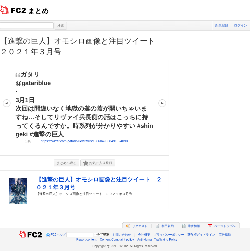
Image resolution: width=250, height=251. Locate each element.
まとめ (38, 11)
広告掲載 (225, 234)
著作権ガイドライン (201, 234)
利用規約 (167, 226)
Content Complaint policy (117, 239)
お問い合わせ (121, 234)
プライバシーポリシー (169, 234)
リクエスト (139, 226)
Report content (86, 239)
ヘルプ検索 (101, 234)
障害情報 (194, 226)
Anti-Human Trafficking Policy (157, 239)
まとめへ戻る (67, 163)
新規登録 (221, 25)
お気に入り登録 (97, 163)
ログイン (240, 25)
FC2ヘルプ (58, 234)
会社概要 (144, 234)
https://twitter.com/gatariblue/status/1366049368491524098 (84, 141)
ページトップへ (224, 226)
